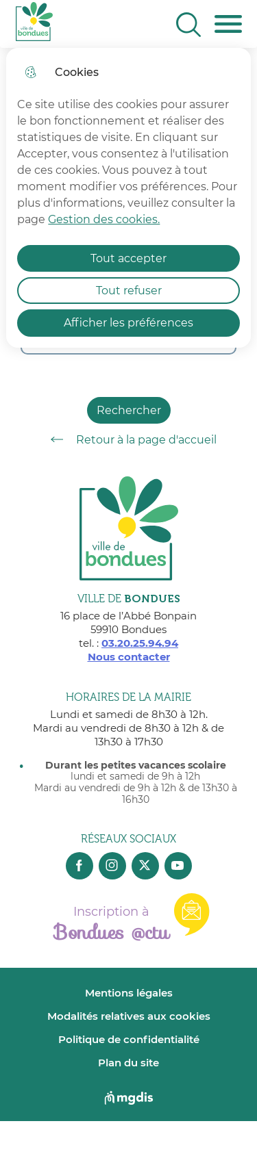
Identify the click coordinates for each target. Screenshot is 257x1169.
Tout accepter (128, 258)
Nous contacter (129, 656)
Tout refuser (129, 290)
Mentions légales (129, 992)
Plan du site (128, 1062)
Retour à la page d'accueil (129, 439)
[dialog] (128, 198)
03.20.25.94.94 (139, 643)
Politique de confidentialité (128, 1039)
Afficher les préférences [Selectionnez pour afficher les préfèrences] (128, 322)
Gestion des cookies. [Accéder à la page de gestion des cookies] (104, 219)
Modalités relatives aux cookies (128, 1016)
